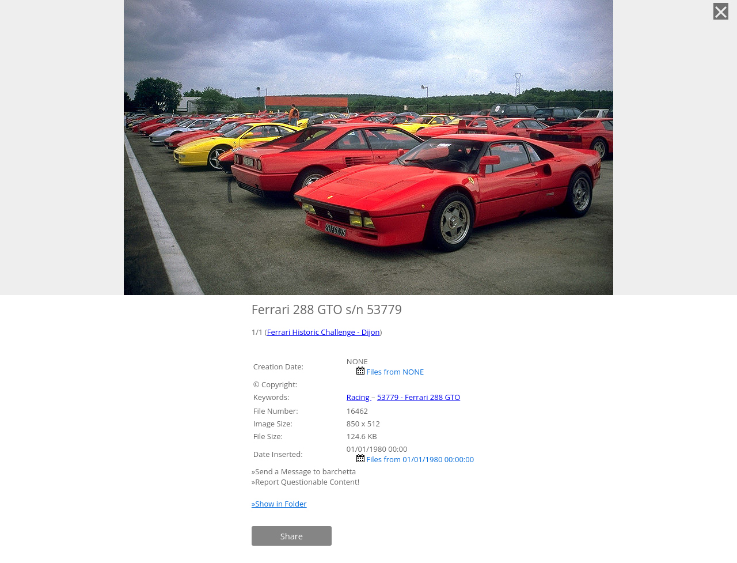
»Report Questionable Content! (305, 482)
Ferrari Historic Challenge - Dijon (323, 332)
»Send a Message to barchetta (305, 471)
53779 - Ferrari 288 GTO (418, 397)
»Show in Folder (279, 503)
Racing (359, 397)
